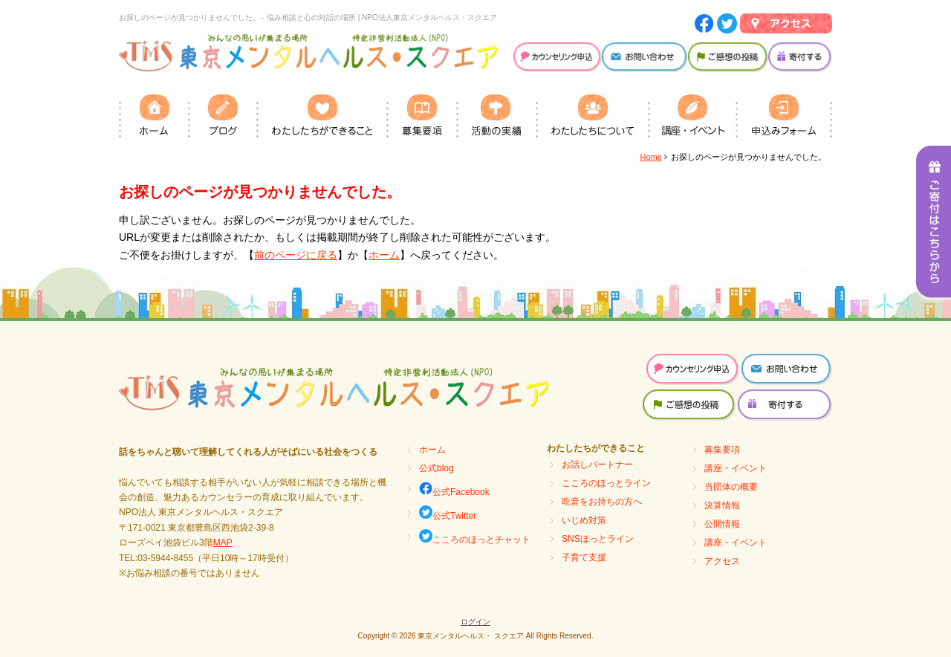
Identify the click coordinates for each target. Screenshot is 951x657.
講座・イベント (735, 468)
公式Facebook (454, 489)
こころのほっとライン (606, 483)
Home (651, 156)
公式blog (436, 468)
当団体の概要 (731, 487)
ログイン (475, 622)
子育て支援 (584, 557)
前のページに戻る (295, 255)
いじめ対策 (584, 520)
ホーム (384, 255)
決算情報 (722, 505)
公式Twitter (447, 513)
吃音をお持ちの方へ (602, 501)
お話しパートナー (597, 464)
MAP (223, 542)
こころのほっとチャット (474, 537)
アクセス (722, 561)
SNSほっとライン (598, 539)
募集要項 (722, 449)
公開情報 (722, 524)
